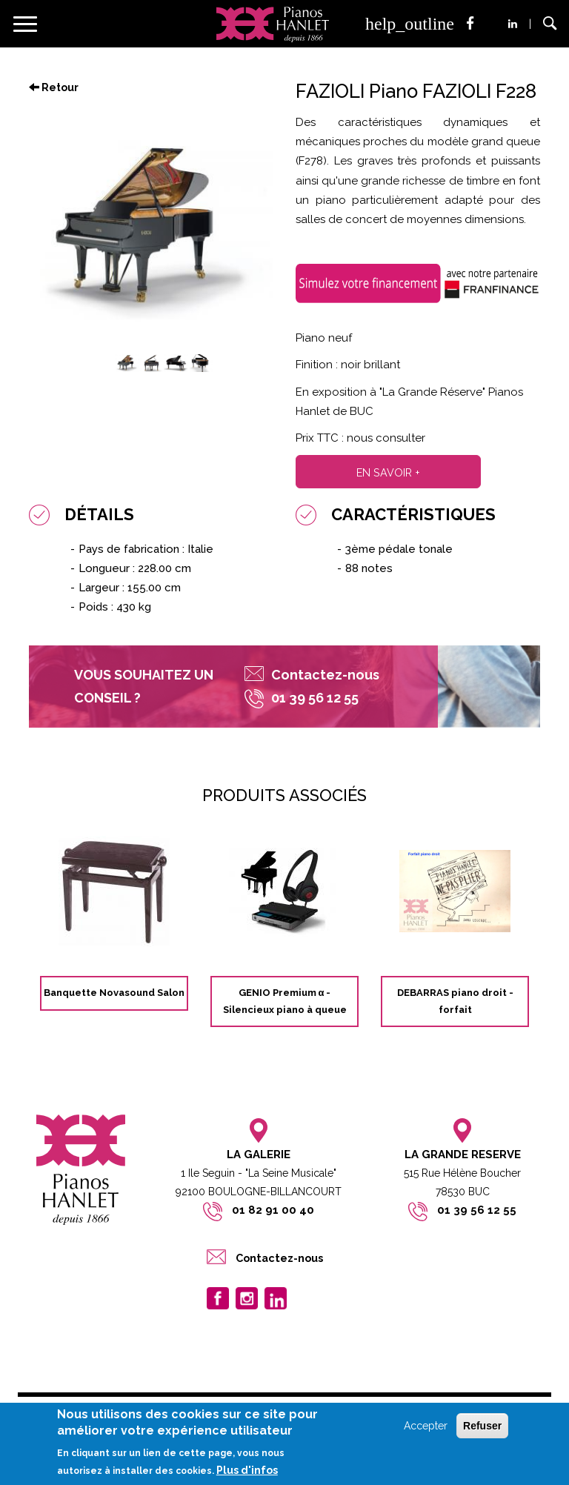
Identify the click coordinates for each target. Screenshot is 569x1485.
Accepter (425, 1426)
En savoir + (388, 472)
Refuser (482, 1426)
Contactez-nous (325, 674)
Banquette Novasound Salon (114, 992)
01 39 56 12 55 (476, 1210)
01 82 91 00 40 (273, 1210)
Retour (54, 87)
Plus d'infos (247, 1470)
